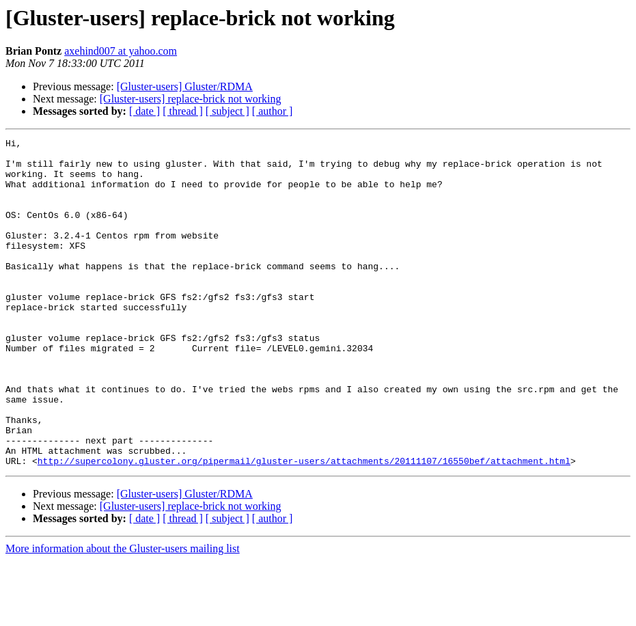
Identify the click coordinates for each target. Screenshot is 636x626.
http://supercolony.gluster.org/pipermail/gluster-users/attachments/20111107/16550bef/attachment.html (304, 526)
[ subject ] (227, 111)
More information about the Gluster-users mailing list (122, 614)
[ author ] (272, 111)
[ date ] (144, 111)
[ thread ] (183, 111)
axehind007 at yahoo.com (120, 51)
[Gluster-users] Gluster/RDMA (185, 86)
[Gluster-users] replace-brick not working (190, 99)
